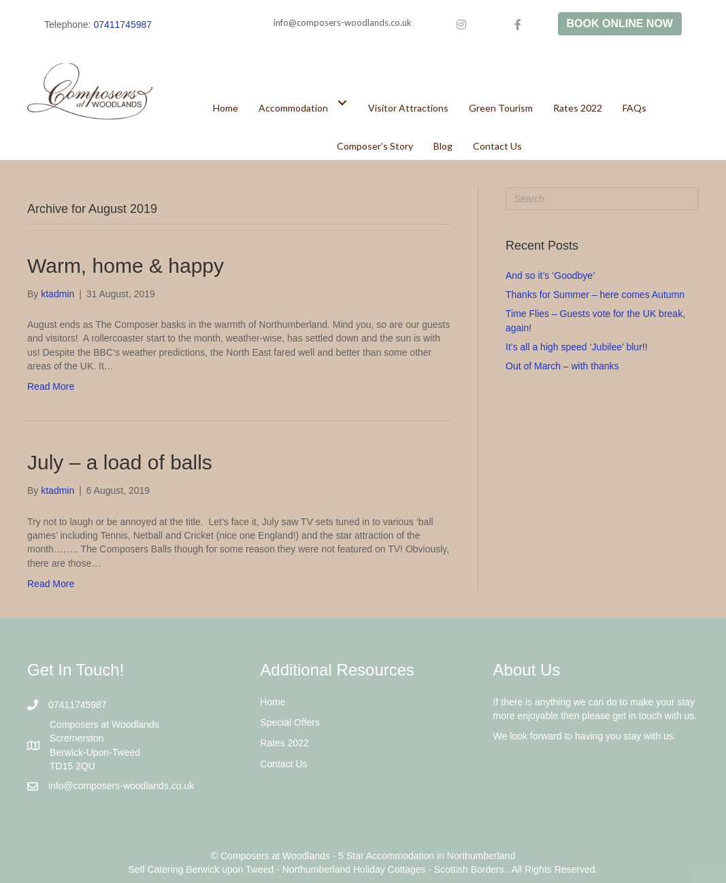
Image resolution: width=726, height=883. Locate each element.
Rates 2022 (284, 742)
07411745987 (122, 24)
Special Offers (290, 722)
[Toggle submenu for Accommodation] (342, 102)
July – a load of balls (119, 462)
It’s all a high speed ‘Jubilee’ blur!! (577, 346)
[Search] (602, 198)
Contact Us (283, 764)
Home (272, 702)
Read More (50, 386)
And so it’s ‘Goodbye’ (550, 275)
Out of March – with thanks (562, 366)
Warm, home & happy (125, 265)
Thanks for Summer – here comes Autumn (595, 294)
